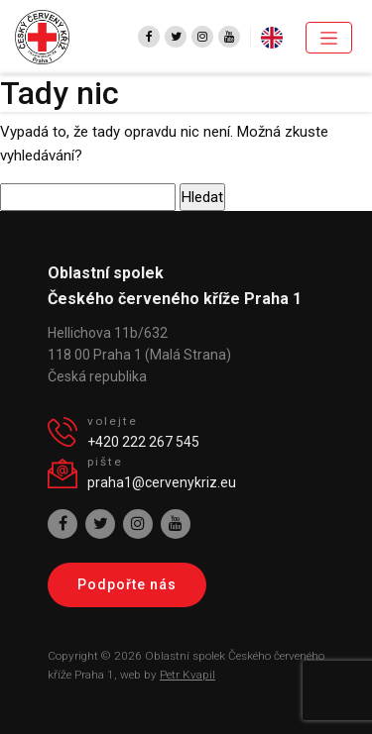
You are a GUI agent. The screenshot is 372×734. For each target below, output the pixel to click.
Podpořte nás (127, 584)
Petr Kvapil (187, 675)
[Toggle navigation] (329, 37)
